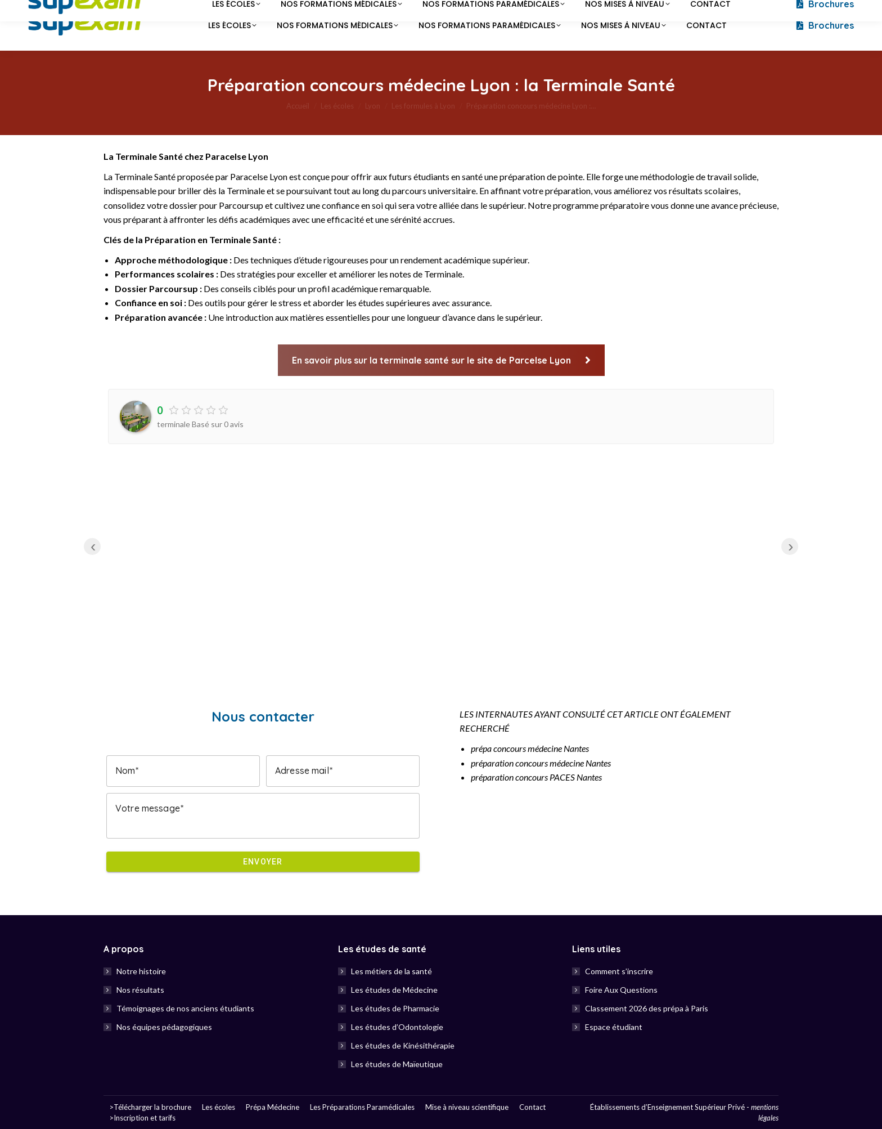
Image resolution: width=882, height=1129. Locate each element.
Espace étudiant (613, 1027)
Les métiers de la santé (391, 971)
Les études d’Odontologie (397, 1027)
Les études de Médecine (394, 989)
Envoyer (263, 861)
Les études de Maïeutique (397, 1064)
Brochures (824, 25)
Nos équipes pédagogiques (164, 1027)
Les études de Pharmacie (395, 1008)
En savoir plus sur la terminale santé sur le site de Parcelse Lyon (441, 360)
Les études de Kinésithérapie (402, 1045)
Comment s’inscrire (619, 971)
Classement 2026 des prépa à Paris (646, 1008)
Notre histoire (141, 971)
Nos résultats (140, 989)
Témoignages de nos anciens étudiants (185, 1008)
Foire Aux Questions (621, 989)
